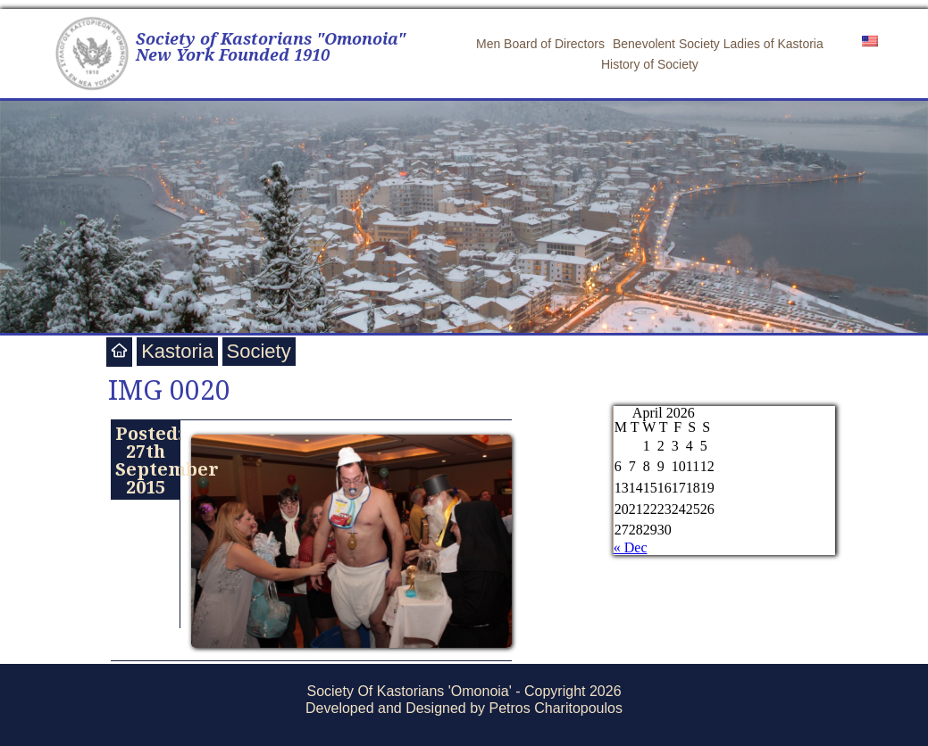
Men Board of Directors (540, 44)
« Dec (631, 547)
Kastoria (177, 351)
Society (259, 351)
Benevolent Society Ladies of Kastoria (718, 44)
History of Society (649, 64)
